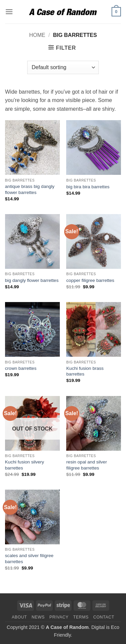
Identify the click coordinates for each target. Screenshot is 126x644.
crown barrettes (21, 368)
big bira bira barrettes (87, 186)
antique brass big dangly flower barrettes (29, 189)
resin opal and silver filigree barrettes (86, 464)
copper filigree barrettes (90, 280)
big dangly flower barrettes (31, 280)
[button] (9, 11)
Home (37, 35)
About (19, 617)
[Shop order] (62, 67)
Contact (104, 617)
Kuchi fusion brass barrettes (84, 371)
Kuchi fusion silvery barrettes (24, 464)
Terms (81, 617)
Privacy (59, 617)
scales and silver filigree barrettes (29, 558)
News (38, 617)
